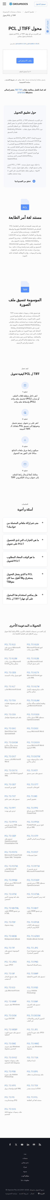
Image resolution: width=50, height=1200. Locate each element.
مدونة (25, 1171)
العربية (42, 1194)
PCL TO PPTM (33, 866)
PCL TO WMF (11, 1001)
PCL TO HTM (10, 894)
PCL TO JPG (32, 948)
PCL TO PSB (10, 1071)
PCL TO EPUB (33, 922)
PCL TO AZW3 (33, 936)
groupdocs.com (21, 44)
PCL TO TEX (32, 1085)
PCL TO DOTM (33, 756)
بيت (25, 1154)
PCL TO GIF (10, 973)
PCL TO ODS (10, 672)
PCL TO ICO (10, 987)
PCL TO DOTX (11, 770)
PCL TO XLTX (33, 672)
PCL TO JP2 (32, 1029)
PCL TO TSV (10, 700)
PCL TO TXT (10, 796)
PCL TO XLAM (33, 700)
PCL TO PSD (32, 987)
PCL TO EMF (32, 1001)
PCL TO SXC (10, 728)
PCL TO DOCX (33, 742)
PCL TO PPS (32, 808)
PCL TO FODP (33, 880)
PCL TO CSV (10, 714)
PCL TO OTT (32, 784)
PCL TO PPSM (11, 880)
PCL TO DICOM (33, 1015)
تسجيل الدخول (41, 4)
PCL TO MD (32, 796)
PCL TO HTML (33, 894)
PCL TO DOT (10, 756)
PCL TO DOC (32, 728)
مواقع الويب (25, 1176)
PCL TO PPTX (11, 822)
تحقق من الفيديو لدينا (23, 181)
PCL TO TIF (10, 948)
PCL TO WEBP (11, 1029)
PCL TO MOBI (11, 936)
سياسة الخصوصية (24, 82)
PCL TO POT (32, 852)
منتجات (25, 1158)
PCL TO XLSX (33, 644)
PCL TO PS (9, 1097)
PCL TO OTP (32, 836)
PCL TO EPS (32, 1071)
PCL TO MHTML (12, 908)
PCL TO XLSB (33, 658)
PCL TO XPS (10, 1085)
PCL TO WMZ (33, 1043)
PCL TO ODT (10, 784)
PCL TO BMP (32, 973)
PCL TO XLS (10, 644)
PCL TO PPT (10, 808)
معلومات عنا (25, 1180)
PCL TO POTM (11, 866)
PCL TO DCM (10, 1015)
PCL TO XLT (10, 686)
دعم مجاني (25, 1163)
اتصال (32, 1194)
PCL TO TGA (32, 1057)
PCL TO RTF (32, 770)
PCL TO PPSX (33, 822)
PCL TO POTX (11, 852)
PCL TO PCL (32, 1097)
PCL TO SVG (10, 1109)
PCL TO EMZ (10, 1043)
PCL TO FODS (33, 714)
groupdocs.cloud (33, 44)
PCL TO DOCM (11, 742)
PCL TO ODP (10, 836)
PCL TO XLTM (33, 686)
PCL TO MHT (33, 908)
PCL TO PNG (32, 962)
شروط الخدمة (9, 80)
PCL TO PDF (10, 922)
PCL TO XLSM (11, 658)
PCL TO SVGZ (11, 1057)
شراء (25, 1167)
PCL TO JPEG (11, 962)
